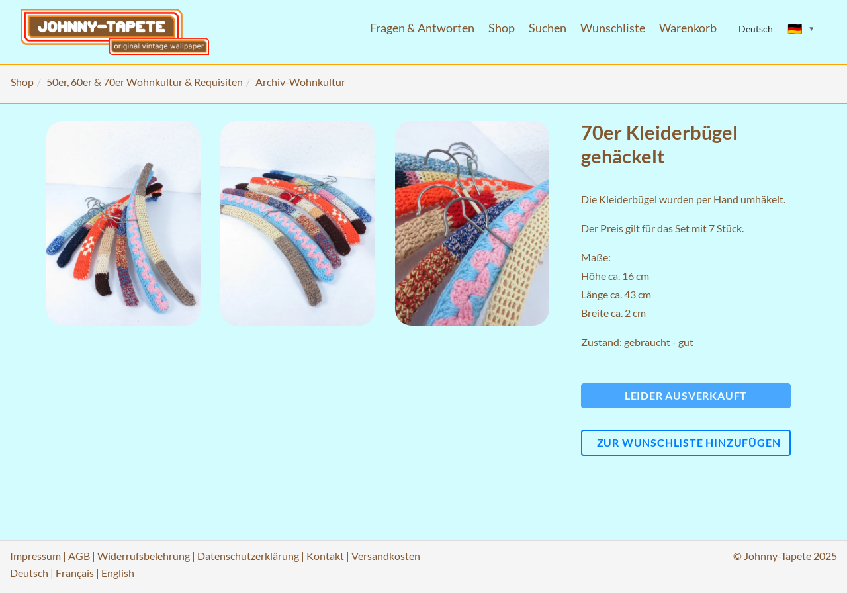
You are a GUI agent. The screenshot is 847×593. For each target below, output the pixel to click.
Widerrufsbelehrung (143, 555)
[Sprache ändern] (801, 29)
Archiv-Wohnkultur (300, 81)
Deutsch (29, 573)
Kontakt (325, 555)
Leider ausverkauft (686, 395)
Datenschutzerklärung (248, 555)
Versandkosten (385, 555)
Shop (501, 28)
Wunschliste (612, 28)
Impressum (35, 555)
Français (75, 573)
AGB (79, 555)
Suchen (547, 28)
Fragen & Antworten (422, 28)
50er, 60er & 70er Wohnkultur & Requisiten (144, 81)
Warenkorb (688, 28)
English (117, 573)
